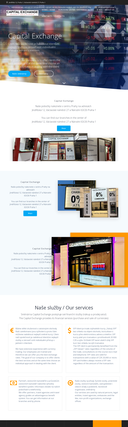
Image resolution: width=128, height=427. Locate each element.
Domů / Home (48, 10)
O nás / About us (105, 10)
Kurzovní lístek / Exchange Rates (76, 10)
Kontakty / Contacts (53, 16)
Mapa (64, 128)
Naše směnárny (19, 74)
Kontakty (44, 74)
